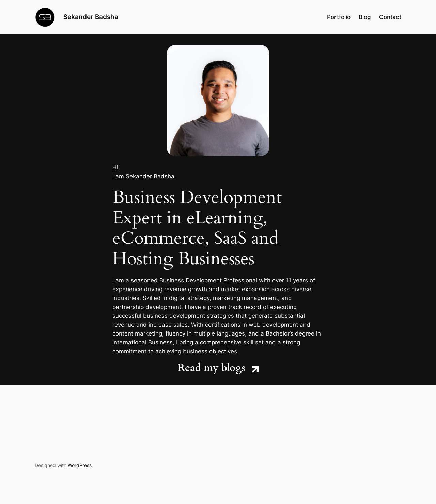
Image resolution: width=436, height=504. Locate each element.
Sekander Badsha (90, 17)
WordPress (80, 465)
